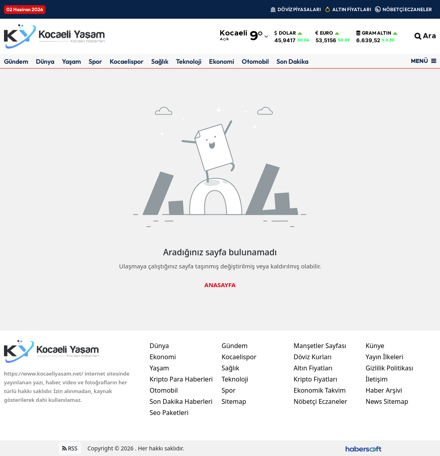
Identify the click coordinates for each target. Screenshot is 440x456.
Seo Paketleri (169, 412)
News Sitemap (387, 401)
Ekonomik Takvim (320, 390)
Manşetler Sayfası (320, 345)
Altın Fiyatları (313, 368)
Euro (324, 33)
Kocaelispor (127, 61)
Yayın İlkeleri (385, 356)
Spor (95, 61)
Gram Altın (373, 33)
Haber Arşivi (384, 390)
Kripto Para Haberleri (181, 379)
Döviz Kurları (312, 356)
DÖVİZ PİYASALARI (299, 9)
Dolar (285, 33)
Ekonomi (221, 61)
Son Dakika (292, 61)
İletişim (377, 379)
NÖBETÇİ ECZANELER (407, 9)
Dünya (45, 61)
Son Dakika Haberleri (181, 401)
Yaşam (71, 61)
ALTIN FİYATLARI (351, 9)
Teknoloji (188, 61)
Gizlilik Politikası (389, 368)
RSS (70, 448)
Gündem (16, 61)
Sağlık (159, 61)
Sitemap (234, 401)
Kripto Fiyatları (315, 379)
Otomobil (255, 61)
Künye (375, 345)
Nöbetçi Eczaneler (320, 401)
